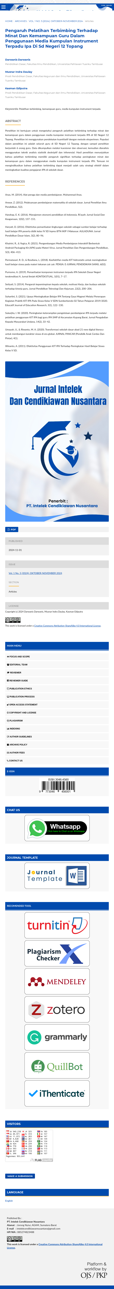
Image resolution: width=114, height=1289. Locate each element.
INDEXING (13, 728)
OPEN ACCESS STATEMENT (22, 704)
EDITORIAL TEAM (17, 664)
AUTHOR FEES (16, 753)
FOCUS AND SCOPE (18, 656)
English (9, 1200)
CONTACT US (15, 761)
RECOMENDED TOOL (19, 905)
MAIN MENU (14, 645)
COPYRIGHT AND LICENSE (21, 712)
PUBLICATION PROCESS (21, 696)
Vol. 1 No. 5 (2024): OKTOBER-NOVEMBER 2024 (56, 21)
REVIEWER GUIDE (17, 680)
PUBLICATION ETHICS (19, 688)
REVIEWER (14, 672)
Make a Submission (20, 1176)
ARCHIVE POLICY (17, 745)
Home (9, 21)
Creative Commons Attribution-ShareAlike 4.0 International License (67, 625)
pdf (13, 529)
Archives (21, 21)
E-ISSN (11, 771)
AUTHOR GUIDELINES (19, 737)
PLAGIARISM (15, 720)
